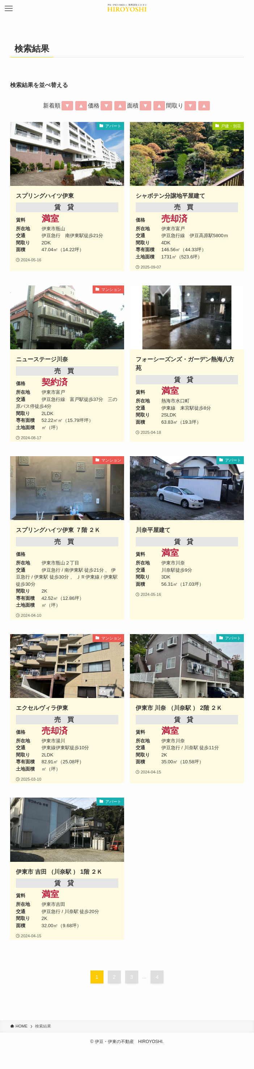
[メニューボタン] (8, 8)
